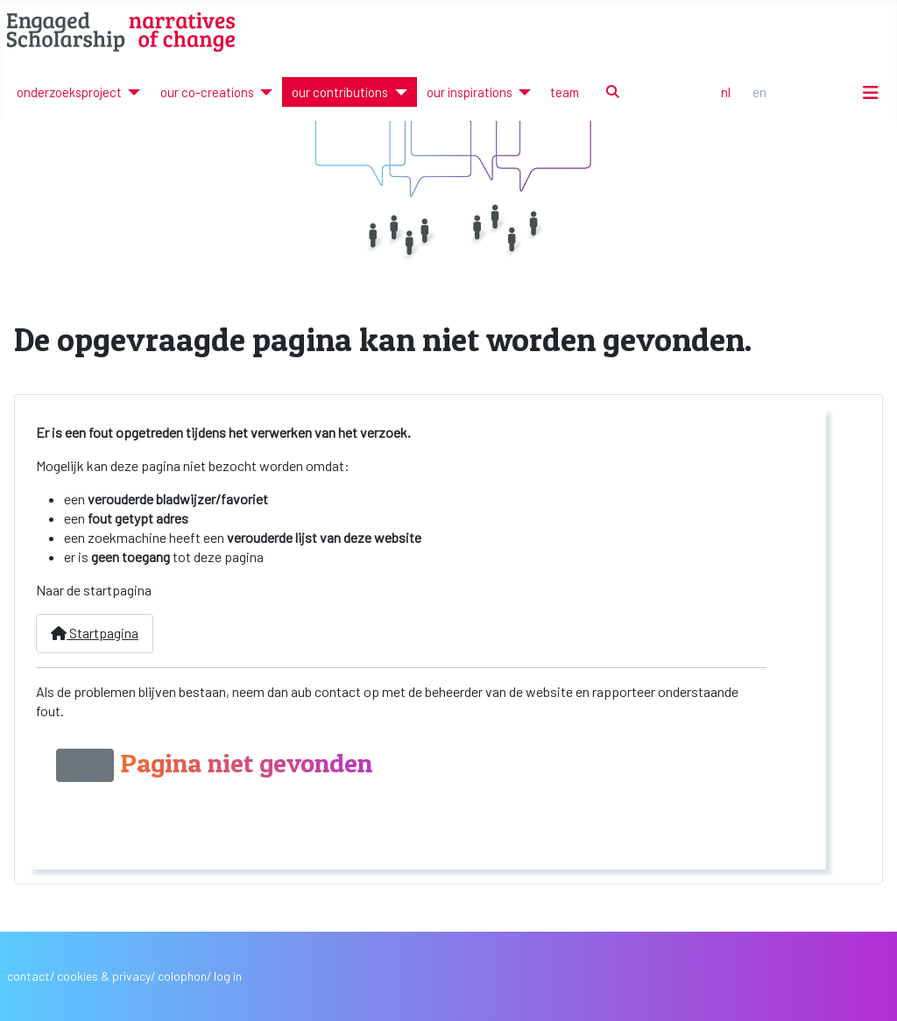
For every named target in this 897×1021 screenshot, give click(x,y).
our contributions (340, 92)
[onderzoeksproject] (131, 92)
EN (759, 91)
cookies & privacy (104, 975)
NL (726, 91)
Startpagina (94, 632)
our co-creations (207, 92)
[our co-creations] (263, 92)
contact (28, 975)
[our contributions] (397, 92)
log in (228, 975)
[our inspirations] (521, 92)
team (564, 92)
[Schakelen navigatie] (870, 92)
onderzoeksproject (69, 92)
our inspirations (469, 92)
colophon (182, 975)
